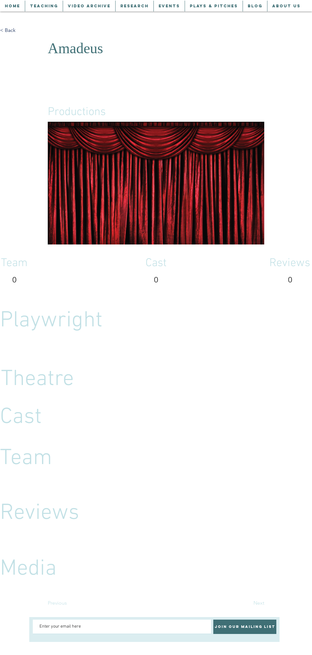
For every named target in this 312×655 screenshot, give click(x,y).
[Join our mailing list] (244, 627)
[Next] (248, 603)
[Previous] (69, 603)
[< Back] (21, 30)
